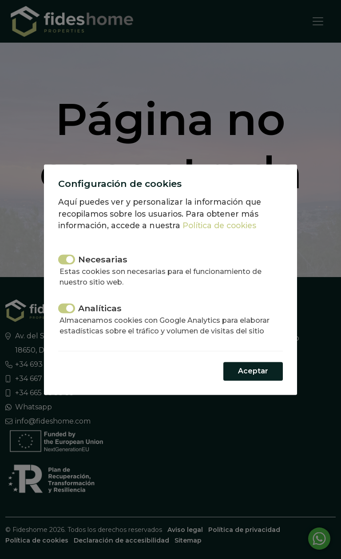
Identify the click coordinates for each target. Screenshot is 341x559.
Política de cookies (219, 225)
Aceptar (253, 371)
